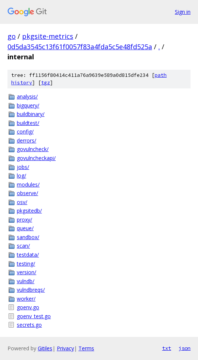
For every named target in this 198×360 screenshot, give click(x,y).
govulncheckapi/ (36, 158)
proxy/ (24, 219)
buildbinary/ (30, 114)
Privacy (65, 348)
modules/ (28, 184)
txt (166, 348)
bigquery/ (28, 105)
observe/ (27, 193)
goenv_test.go (34, 316)
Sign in (183, 11)
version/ (26, 272)
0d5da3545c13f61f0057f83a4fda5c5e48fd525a (79, 46)
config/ (25, 131)
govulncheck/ (33, 149)
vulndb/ (25, 281)
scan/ (23, 245)
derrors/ (26, 140)
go (11, 36)
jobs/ (23, 166)
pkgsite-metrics (47, 36)
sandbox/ (28, 237)
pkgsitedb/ (29, 210)
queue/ (25, 228)
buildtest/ (28, 122)
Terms (86, 348)
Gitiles (45, 348)
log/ (21, 175)
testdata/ (28, 254)
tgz (45, 82)
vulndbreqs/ (31, 289)
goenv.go (28, 307)
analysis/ (27, 96)
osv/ (22, 202)
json (185, 348)
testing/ (26, 263)
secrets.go (29, 324)
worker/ (26, 298)
